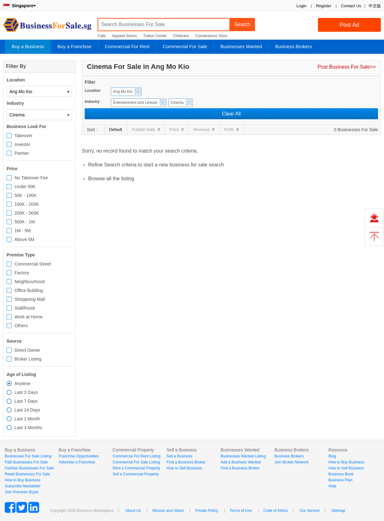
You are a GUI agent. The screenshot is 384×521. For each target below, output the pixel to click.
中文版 (375, 5)
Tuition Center (155, 36)
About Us (133, 510)
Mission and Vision (168, 510)
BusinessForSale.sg (47, 27)
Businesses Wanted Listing (243, 456)
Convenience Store (211, 36)
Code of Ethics (275, 510)
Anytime (22, 383)
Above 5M (24, 239)
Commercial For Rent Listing (137, 456)
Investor (22, 144)
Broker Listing (28, 358)
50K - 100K (25, 195)
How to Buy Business (22, 480)
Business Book (341, 474)
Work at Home (28, 316)
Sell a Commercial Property (136, 474)
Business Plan (341, 480)
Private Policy (206, 510)
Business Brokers (293, 46)
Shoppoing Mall (29, 299)
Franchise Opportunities (79, 456)
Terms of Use (241, 510)
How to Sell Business (184, 468)
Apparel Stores (124, 36)
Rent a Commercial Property (136, 468)
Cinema (177, 102)
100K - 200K (26, 204)
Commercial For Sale (185, 46)
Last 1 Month (27, 418)
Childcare (181, 36)
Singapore (19, 5)
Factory (21, 272)
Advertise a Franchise (77, 462)
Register (323, 5)
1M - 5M (22, 230)
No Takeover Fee (31, 177)
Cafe (101, 36)
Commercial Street (32, 263)
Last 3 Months (28, 427)
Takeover (23, 135)
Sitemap (338, 510)
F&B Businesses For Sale (26, 462)
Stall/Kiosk (24, 308)
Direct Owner (27, 350)
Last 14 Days (27, 409)
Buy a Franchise (74, 46)
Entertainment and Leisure (135, 102)
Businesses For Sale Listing (28, 456)
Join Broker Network (291, 462)
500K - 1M (24, 221)
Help (332, 486)
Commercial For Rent (127, 46)
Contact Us (351, 5)
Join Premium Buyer (22, 492)
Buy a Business (28, 46)
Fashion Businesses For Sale (29, 468)
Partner (21, 153)
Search (242, 24)
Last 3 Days (26, 392)
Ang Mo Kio (123, 91)
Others (21, 325)
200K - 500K (26, 213)
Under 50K (25, 186)
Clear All (231, 113)
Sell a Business (179, 456)
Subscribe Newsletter (22, 486)
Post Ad (349, 25)
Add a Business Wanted (241, 462)
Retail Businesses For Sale (27, 474)
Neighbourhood (29, 281)
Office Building (28, 290)
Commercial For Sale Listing (136, 462)
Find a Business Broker (186, 462)
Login (301, 5)
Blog (332, 456)
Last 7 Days (26, 401)
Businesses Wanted (241, 46)
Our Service (309, 510)
